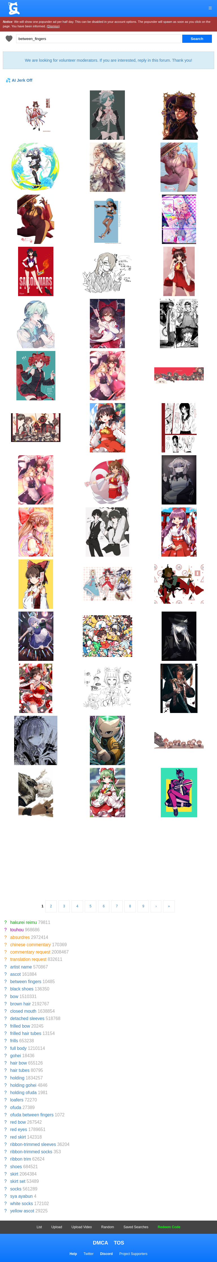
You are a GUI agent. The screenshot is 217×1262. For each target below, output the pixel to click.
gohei (15, 1055)
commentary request (30, 952)
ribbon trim (20, 1159)
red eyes (18, 1129)
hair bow (18, 1063)
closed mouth (23, 1011)
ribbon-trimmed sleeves (33, 1144)
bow (14, 996)
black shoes (21, 989)
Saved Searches (135, 1227)
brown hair (20, 1003)
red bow (18, 1122)
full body (18, 1048)
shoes (16, 1166)
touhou (17, 929)
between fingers (25, 981)
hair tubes (19, 1070)
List (39, 1227)
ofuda (15, 1107)
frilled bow (20, 1026)
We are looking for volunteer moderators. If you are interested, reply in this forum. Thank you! (108, 60)
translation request (28, 959)
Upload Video (81, 1227)
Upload (56, 1227)
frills (14, 1040)
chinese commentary (30, 944)
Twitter (89, 1254)
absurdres (20, 937)
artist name (21, 967)
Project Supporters (133, 1254)
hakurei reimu (23, 922)
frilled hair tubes (25, 1033)
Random (107, 1227)
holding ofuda (23, 1092)
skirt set (17, 1181)
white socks (21, 1203)
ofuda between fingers (31, 1114)
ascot (15, 974)
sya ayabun (21, 1196)
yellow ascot (22, 1210)
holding (17, 1078)
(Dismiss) (53, 26)
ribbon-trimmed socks (31, 1151)
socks (15, 1189)
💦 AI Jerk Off (19, 80)
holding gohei (23, 1085)
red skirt (18, 1137)
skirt (14, 1174)
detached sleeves (27, 1018)
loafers (16, 1099)
